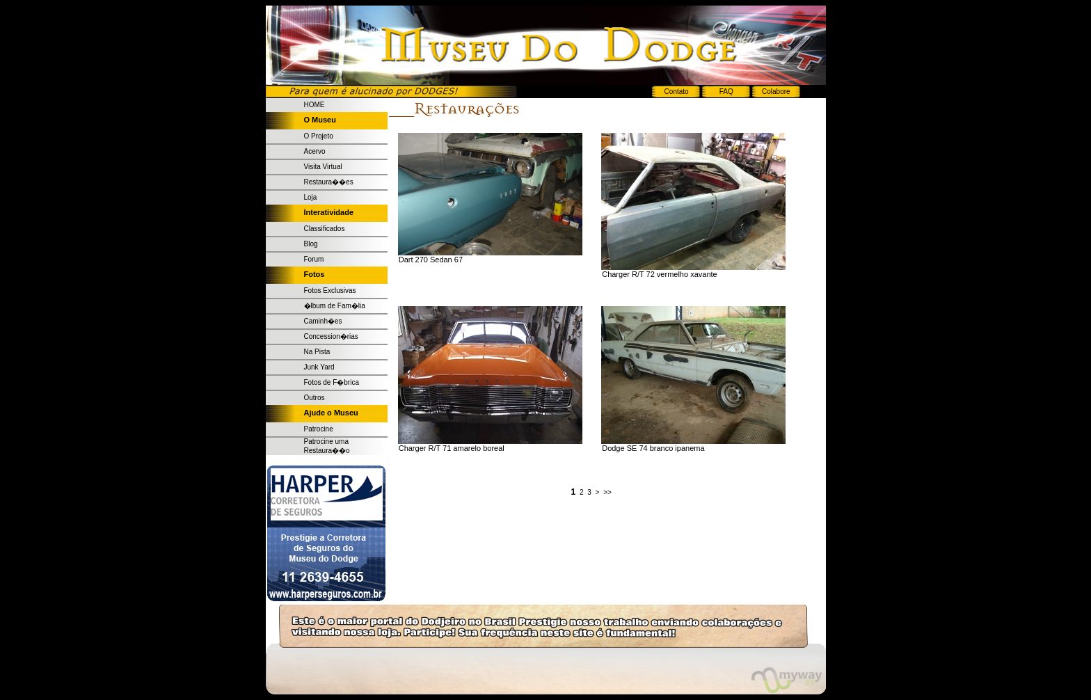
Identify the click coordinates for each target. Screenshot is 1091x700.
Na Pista (317, 352)
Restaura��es (328, 182)
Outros (314, 397)
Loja (310, 197)
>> (607, 492)
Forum (314, 259)
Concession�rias (331, 336)
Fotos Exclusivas (330, 290)
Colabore (776, 91)
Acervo (315, 151)
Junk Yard (319, 367)
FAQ (726, 91)
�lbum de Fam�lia (334, 306)
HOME (314, 105)
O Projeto (318, 136)
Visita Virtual (323, 166)
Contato (676, 91)
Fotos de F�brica (331, 382)
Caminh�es (323, 321)
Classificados (324, 228)
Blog (311, 244)
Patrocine (318, 429)
